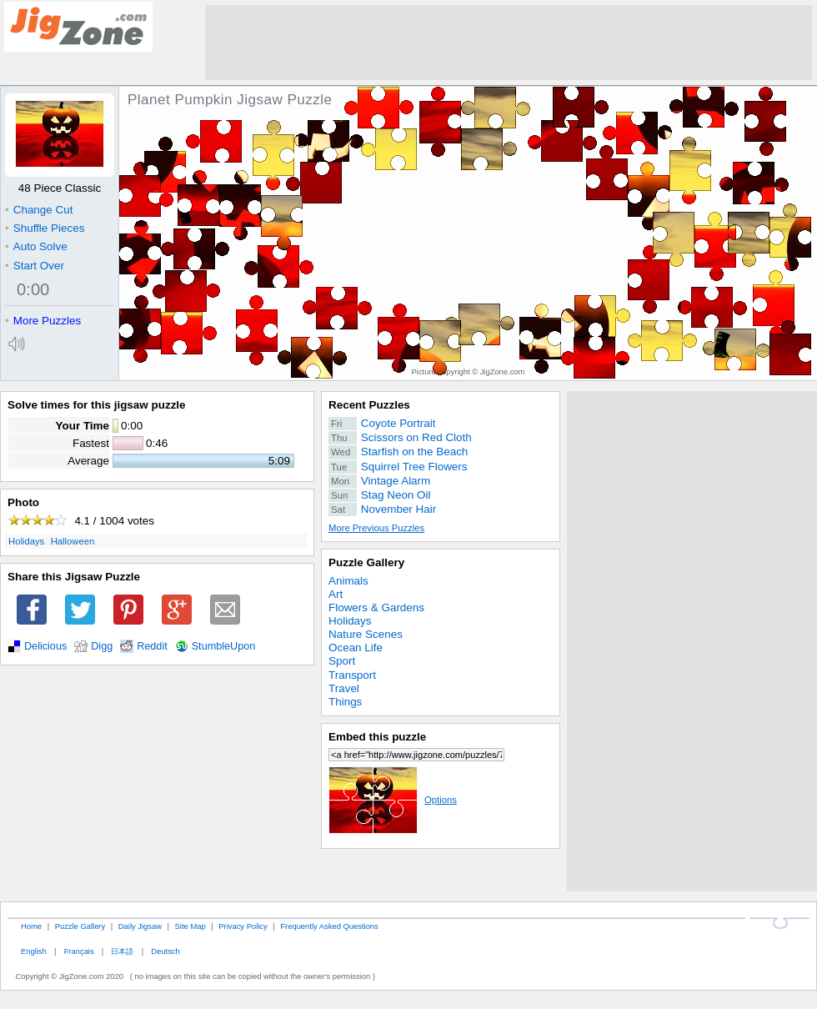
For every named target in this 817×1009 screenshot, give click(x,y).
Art (335, 594)
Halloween (73, 541)
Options (392, 800)
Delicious (45, 646)
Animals (348, 581)
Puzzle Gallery (366, 562)
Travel (343, 688)
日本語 (122, 951)
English (34, 951)
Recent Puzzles (369, 405)
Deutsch (165, 951)
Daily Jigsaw (140, 926)
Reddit (152, 646)
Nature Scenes (365, 634)
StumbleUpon (224, 646)
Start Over (34, 265)
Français (79, 951)
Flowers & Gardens (376, 607)
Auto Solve (36, 246)
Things (345, 701)
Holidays (26, 541)
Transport (352, 675)
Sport (341, 661)
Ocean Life (355, 647)
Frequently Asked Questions (329, 926)
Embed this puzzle (377, 736)
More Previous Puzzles (376, 528)
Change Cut (39, 209)
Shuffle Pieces (44, 228)
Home (31, 926)
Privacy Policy (242, 926)
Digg (102, 646)
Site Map (190, 926)
